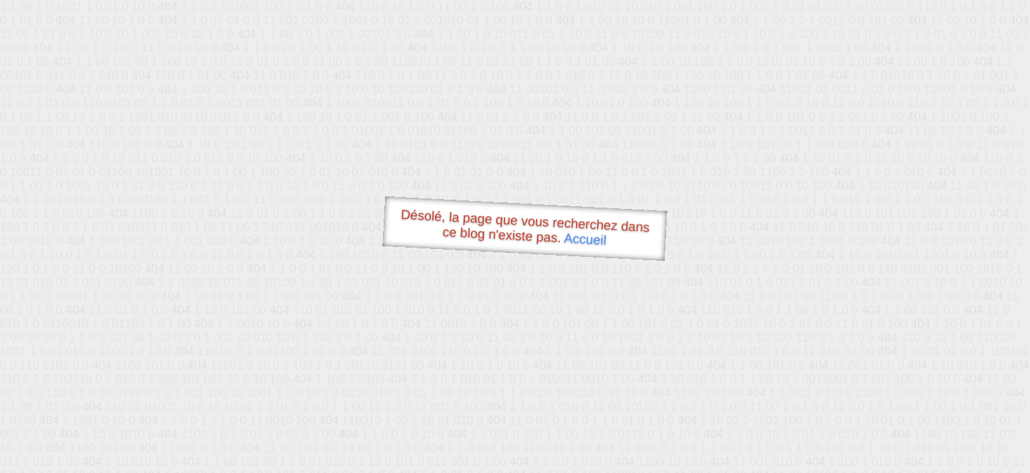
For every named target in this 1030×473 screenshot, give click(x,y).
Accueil (585, 239)
